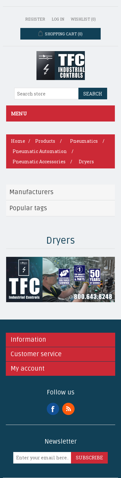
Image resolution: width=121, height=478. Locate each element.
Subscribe (89, 458)
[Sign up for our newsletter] (42, 458)
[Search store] (46, 93)
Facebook (53, 409)
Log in (58, 19)
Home (18, 141)
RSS (68, 409)
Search (92, 94)
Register (35, 19)
